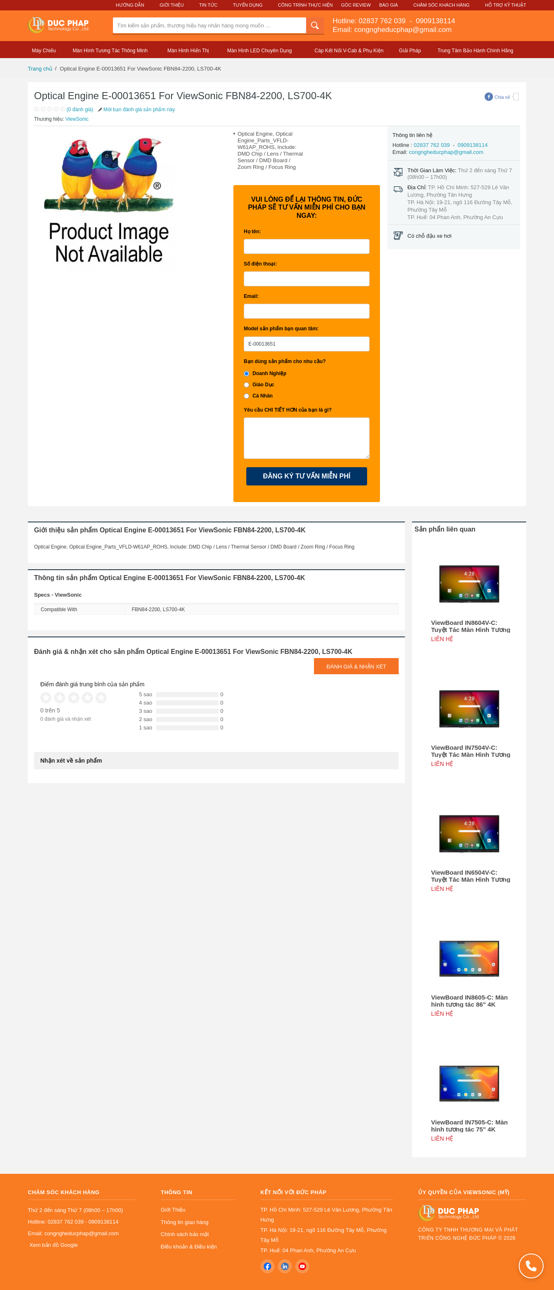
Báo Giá (388, 4)
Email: (251, 296)
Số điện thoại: (260, 264)
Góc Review (356, 4)
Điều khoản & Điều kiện (189, 1247)
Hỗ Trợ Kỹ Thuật (505, 4)
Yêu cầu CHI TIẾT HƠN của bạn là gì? (288, 410)
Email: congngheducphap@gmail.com (392, 30)
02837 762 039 (382, 21)
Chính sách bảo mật (185, 1234)
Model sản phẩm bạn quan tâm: (281, 329)
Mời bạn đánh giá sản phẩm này (136, 109)
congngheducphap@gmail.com (446, 152)
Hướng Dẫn (130, 4)
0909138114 (434, 21)
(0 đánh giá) (79, 109)
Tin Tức (208, 4)
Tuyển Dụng (247, 4)
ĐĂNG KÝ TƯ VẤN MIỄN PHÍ (307, 476)
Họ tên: (252, 231)
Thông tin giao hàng (184, 1222)
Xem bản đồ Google (53, 1245)
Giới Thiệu (171, 4)
